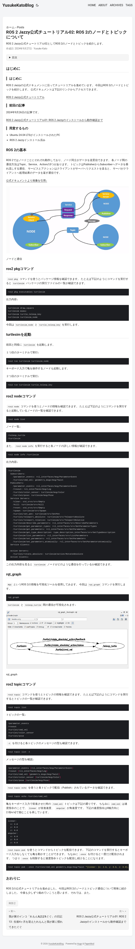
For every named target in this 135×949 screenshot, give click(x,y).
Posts (20, 27)
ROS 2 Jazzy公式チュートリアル (25, 97)
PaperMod (89, 943)
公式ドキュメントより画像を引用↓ (26, 180)
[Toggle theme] (37, 5)
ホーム (10, 27)
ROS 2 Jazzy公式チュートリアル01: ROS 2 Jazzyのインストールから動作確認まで (54, 120)
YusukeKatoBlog (18, 5)
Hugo (79, 943)
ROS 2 (12, 903)
